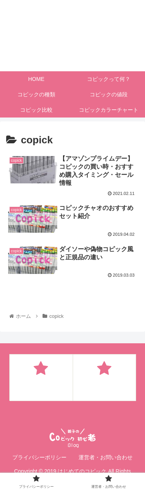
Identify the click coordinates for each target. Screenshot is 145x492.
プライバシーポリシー (39, 457)
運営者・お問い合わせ (105, 457)
